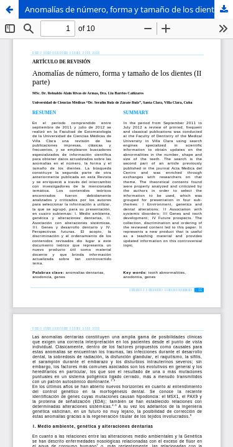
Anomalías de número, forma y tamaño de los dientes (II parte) (129, 9)
